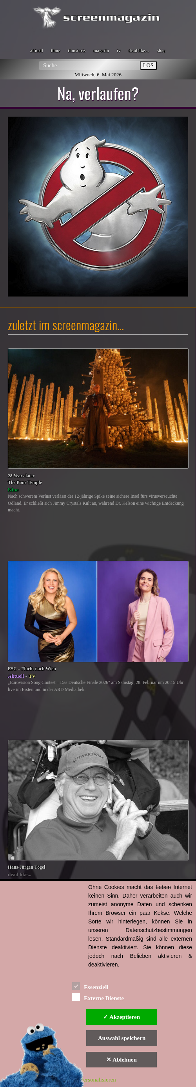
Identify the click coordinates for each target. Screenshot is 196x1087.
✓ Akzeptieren (121, 1017)
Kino (13, 490)
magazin (101, 50)
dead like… (138, 50)
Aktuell (16, 676)
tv (118, 50)
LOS (148, 65)
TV (32, 676)
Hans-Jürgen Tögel (26, 867)
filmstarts (76, 50)
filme (55, 50)
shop (161, 50)
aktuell (36, 50)
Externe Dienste (98, 996)
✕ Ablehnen (121, 1059)
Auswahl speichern (121, 1038)
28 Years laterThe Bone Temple (25, 479)
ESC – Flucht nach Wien (32, 668)
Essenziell (90, 985)
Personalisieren (98, 1079)
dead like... (19, 874)
